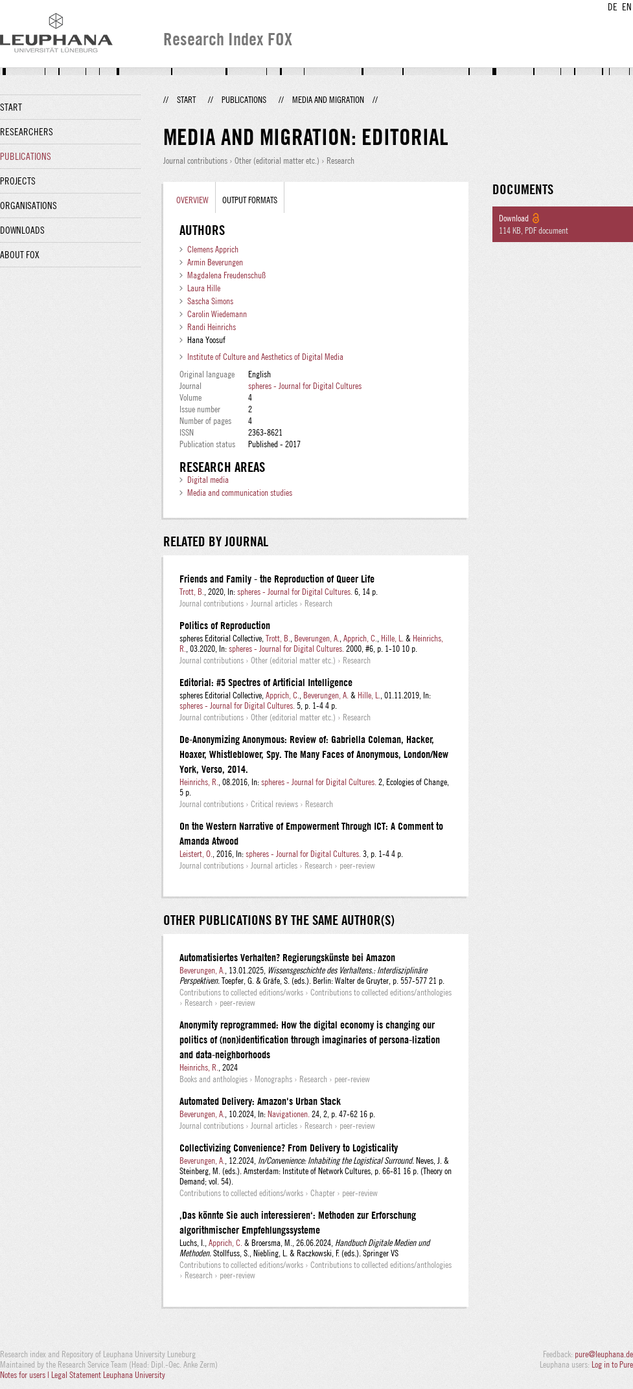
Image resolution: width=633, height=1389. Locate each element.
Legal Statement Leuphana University (108, 1375)
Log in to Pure (612, 1364)
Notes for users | (25, 1375)
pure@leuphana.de (604, 1354)
